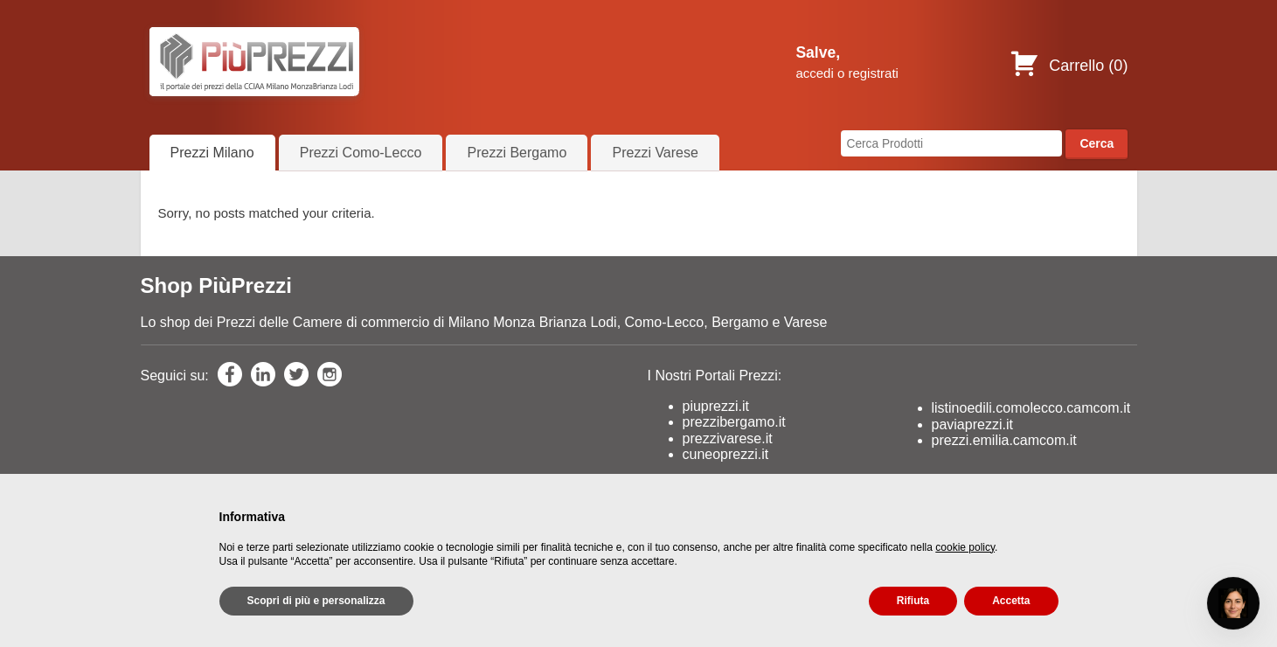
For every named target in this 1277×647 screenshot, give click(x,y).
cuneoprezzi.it (726, 456)
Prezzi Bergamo (516, 152)
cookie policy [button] (965, 547)
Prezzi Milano (212, 152)
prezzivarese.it (728, 439)
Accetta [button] (1011, 601)
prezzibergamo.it (734, 423)
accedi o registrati (847, 73)
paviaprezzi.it (972, 425)
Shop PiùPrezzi (216, 286)
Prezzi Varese (654, 152)
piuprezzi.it (716, 407)
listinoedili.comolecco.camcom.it (1031, 409)
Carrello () (1069, 65)
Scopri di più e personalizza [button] (316, 601)
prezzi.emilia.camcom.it (1004, 442)
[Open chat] (1233, 603)
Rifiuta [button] (913, 601)
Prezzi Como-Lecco (361, 152)
